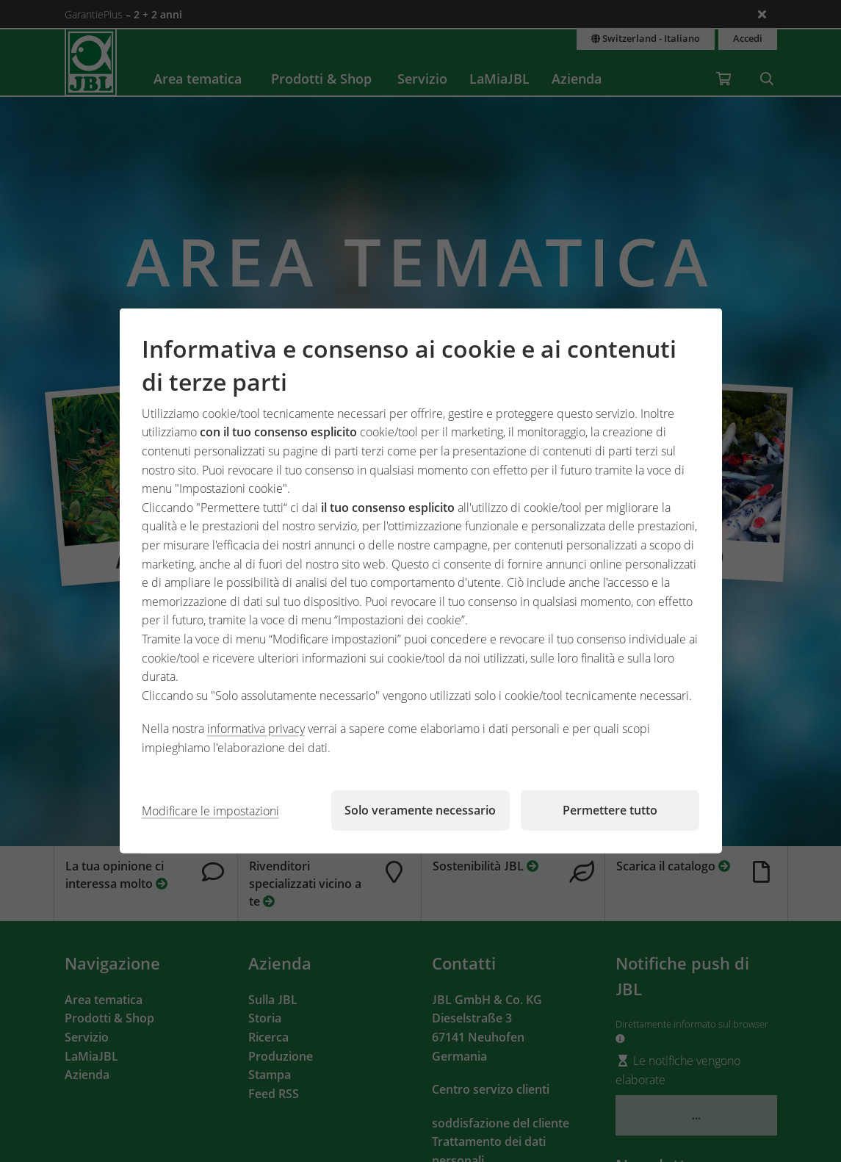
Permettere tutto (610, 810)
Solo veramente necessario (420, 810)
